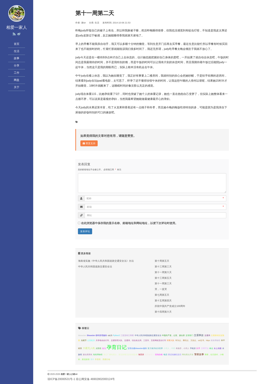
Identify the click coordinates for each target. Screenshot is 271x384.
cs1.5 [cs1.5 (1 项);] (110, 335)
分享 (16, 65)
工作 (16, 72)
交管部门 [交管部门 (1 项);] (189, 335)
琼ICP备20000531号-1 (61, 379)
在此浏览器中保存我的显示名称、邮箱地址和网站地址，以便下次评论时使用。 (129, 223)
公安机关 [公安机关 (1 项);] (91, 340)
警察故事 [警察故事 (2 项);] (199, 354)
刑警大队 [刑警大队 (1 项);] (170, 340)
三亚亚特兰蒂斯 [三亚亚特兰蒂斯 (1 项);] (127, 335)
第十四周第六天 (163, 311)
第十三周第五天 (163, 278)
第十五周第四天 (163, 300)
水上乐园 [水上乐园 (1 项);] (217, 348)
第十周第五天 (162, 260)
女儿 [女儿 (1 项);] (104, 348)
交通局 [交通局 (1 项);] (207, 335)
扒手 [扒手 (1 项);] (198, 348)
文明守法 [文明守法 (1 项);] (205, 348)
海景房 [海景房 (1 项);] (141, 354)
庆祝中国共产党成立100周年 (170, 306)
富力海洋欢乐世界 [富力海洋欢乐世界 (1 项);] (155, 348)
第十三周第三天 (163, 266)
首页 (16, 43)
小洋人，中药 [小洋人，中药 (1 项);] (169, 348)
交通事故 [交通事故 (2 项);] (199, 335)
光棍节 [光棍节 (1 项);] (84, 340)
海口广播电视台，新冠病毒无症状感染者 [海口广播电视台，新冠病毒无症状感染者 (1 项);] (120, 354)
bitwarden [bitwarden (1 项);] (82, 335)
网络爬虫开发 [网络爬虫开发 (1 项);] (187, 354)
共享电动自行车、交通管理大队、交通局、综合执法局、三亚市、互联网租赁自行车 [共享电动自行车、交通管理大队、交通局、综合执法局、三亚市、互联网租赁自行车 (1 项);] (131, 340)
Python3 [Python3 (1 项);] (116, 335)
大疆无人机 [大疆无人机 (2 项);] (89, 348)
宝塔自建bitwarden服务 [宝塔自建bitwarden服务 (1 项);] (137, 348)
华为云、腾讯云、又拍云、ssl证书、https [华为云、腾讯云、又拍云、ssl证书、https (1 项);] (192, 340)
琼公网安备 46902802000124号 (95, 379)
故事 (16, 58)
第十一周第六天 (163, 272)
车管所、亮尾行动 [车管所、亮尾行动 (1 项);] (102, 359)
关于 (16, 87)
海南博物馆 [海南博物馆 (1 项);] (97, 354)
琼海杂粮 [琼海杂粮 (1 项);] (159, 354)
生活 (16, 51)
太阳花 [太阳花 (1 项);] (98, 348)
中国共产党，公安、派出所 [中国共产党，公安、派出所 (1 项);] (173, 335)
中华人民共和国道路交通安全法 (95, 266)
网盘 (16, 79)
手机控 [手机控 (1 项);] (193, 348)
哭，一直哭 (161, 289)
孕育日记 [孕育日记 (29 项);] (117, 347)
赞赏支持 (89, 143)
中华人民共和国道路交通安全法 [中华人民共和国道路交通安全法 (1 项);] (148, 335)
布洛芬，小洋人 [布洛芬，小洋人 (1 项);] (182, 348)
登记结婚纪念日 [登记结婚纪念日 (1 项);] (174, 354)
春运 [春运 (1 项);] (211, 348)
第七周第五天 (162, 294)
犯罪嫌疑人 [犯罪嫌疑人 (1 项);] (149, 354)
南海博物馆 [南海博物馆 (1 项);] (215, 340)
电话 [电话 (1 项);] (165, 354)
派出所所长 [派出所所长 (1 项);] (87, 354)
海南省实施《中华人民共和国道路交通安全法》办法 (106, 260)
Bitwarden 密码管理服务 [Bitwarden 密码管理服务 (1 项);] (97, 335)
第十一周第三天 (163, 283)
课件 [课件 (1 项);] (92, 359)
